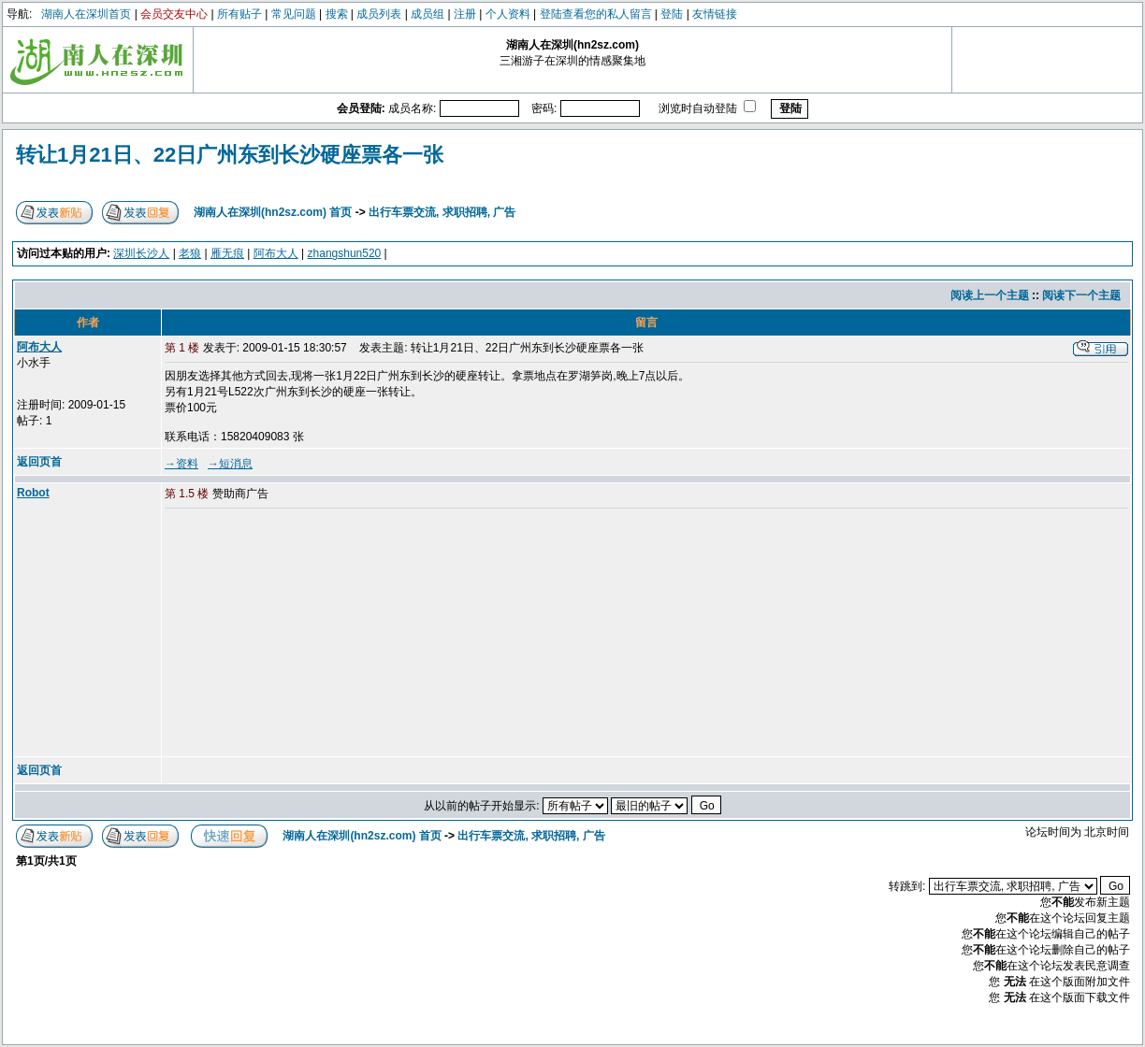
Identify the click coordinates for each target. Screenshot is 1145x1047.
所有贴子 (239, 14)
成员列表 (378, 14)
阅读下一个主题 (1081, 295)
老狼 (190, 253)
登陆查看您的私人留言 (596, 14)
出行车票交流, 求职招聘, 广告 (442, 212)
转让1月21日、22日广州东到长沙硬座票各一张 (229, 154)
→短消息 (230, 463)
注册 (465, 14)
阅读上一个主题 (989, 295)
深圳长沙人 (141, 253)
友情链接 (714, 14)
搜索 (337, 14)
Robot (33, 492)
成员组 (427, 14)
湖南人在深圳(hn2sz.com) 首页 (273, 212)
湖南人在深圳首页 (86, 14)
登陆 (671, 14)
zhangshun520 (345, 253)
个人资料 (508, 14)
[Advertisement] (307, 634)
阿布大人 (276, 253)
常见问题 (293, 14)
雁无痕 (227, 253)
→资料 (181, 463)
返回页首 (39, 461)
